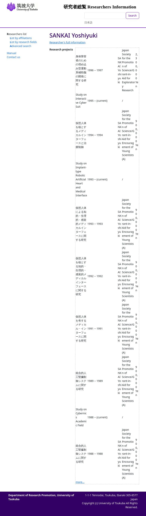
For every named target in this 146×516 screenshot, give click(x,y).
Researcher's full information (67, 42)
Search (132, 15)
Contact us (13, 57)
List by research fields (23, 42)
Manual (11, 53)
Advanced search (20, 46)
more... (80, 482)
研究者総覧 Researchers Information (99, 6)
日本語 (88, 22)
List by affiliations (21, 38)
